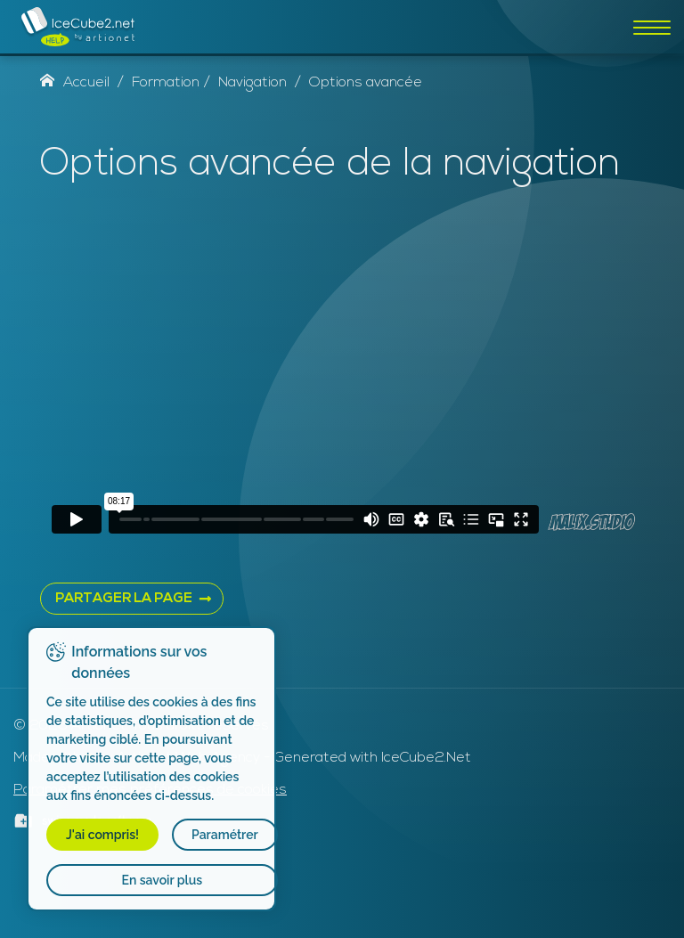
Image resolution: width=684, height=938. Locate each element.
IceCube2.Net (426, 758)
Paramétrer (224, 835)
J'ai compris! (102, 835)
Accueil (75, 83)
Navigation (252, 83)
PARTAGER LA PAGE (123, 599)
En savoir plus (162, 880)
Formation (166, 83)
